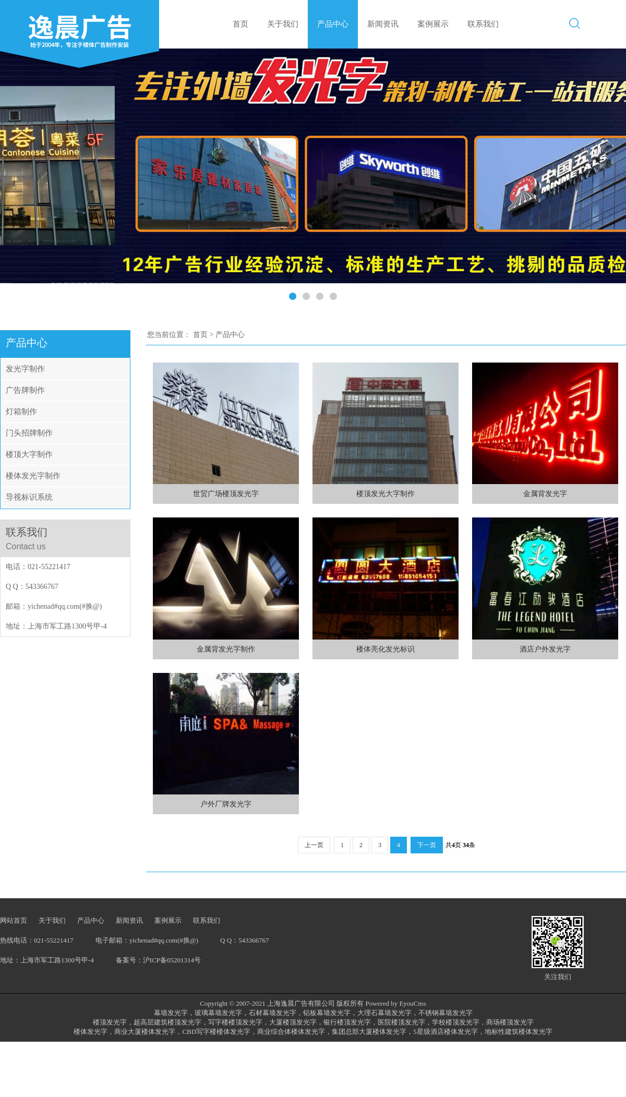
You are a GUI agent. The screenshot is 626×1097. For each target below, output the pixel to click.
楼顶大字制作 (29, 454)
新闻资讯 (383, 24)
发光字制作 (25, 369)
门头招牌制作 (29, 433)
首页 (240, 24)
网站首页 (13, 920)
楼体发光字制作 (33, 476)
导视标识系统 (29, 497)
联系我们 (483, 24)
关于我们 (282, 24)
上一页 (314, 845)
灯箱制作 (21, 411)
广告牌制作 (25, 390)
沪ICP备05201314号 (172, 960)
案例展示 (433, 24)
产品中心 (332, 24)
